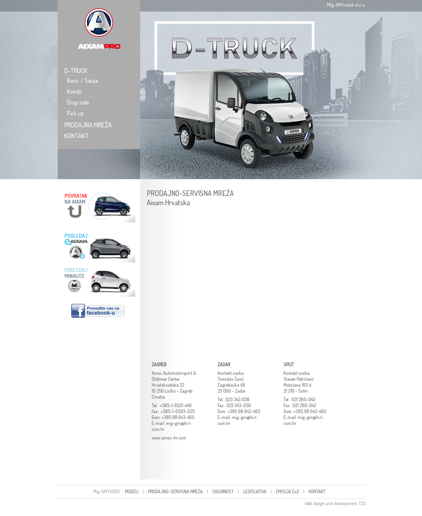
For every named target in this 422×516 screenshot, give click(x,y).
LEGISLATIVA (254, 491)
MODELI (131, 491)
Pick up (74, 113)
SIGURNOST (223, 491)
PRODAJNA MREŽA (88, 124)
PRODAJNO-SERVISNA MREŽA (175, 491)
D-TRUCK (75, 70)
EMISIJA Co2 (287, 491)
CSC (362, 503)
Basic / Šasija (81, 80)
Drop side (76, 102)
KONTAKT (76, 135)
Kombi (72, 91)
